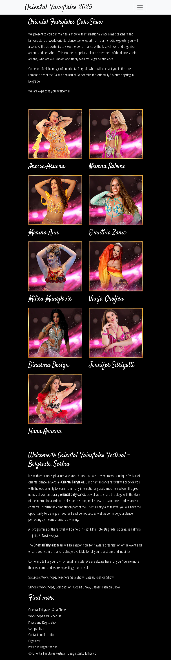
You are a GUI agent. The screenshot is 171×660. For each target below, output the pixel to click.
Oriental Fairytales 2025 (58, 7)
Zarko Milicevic (86, 653)
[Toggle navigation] (140, 7)
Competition (36, 628)
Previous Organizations (42, 646)
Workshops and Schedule (44, 615)
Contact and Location (41, 634)
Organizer (34, 640)
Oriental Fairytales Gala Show (47, 609)
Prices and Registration (42, 622)
